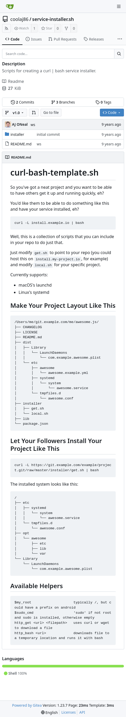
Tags (103, 102)
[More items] (120, 39)
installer (17, 134)
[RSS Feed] (6, 28)
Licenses (68, 712)
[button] (34, 112)
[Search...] (119, 54)
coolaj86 (19, 19)
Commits (22, 102)
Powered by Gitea (27, 705)
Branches (63, 102)
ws (33, 124)
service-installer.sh (53, 19)
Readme (13, 81)
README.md (21, 143)
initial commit (48, 134)
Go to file (51, 112)
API (82, 712)
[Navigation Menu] (118, 6)
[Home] (10, 6)
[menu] (49, 712)
